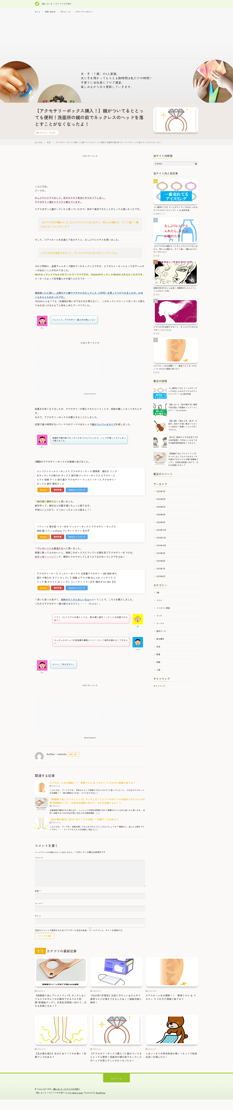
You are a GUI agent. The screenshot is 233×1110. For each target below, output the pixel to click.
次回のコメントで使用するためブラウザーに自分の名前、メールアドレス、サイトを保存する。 (79, 933)
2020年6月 (161, 501)
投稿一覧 (72, 757)
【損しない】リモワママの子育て (67, 1099)
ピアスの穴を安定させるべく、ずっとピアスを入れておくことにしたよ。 (80, 256)
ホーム (38, 11)
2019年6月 (161, 579)
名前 (38, 894)
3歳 (157, 595)
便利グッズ (160, 216)
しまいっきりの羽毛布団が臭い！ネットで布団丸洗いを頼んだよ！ (172, 1061)
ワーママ (160, 626)
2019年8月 (161, 563)
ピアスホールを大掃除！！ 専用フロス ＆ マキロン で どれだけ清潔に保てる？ (92, 785)
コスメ (159, 603)
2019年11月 (161, 540)
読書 (158, 657)
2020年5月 (161, 509)
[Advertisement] (116, 38)
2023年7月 (161, 494)
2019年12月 (161, 532)
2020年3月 (161, 525)
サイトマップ (159, 689)
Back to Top (116, 1089)
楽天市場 (58, 492)
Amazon (43, 492)
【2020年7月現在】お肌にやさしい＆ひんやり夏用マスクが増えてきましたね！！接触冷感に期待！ (116, 1003)
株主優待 (160, 641)
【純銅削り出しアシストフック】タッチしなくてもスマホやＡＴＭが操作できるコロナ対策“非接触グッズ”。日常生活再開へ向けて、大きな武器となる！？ (97, 804)
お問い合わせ (52, 11)
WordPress (101, 1103)
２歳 (158, 672)
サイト (38, 919)
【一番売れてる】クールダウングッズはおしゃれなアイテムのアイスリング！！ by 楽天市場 (175, 212)
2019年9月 (161, 556)
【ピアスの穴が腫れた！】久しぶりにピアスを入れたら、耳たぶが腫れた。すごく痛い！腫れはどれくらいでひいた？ (175, 252)
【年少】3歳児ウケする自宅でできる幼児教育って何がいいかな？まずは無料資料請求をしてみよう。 (183, 443)
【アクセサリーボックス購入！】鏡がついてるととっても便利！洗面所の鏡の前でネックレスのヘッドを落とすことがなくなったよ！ (116, 1065)
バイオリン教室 (163, 610)
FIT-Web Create (76, 1103)
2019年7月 (161, 571)
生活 (53, 135)
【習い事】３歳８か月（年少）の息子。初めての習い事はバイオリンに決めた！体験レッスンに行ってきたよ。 (182, 428)
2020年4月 (161, 517)
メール (39, 906)
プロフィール (69, 11)
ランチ (159, 618)
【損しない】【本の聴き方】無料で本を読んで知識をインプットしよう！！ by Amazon (182, 410)
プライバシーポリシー (90, 11)
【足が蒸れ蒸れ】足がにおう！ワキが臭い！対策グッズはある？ (84, 822)
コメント (39, 861)
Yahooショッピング (76, 492)
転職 (158, 664)
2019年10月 (161, 548)
